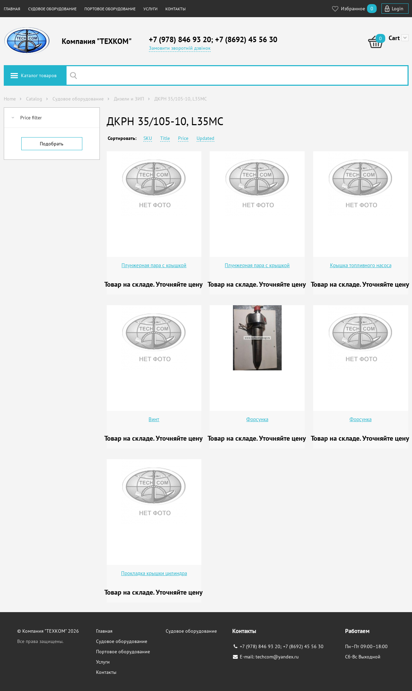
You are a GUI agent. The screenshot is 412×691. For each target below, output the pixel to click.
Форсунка (257, 419)
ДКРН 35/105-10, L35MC (180, 99)
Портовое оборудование (110, 8)
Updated (205, 138)
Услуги (150, 8)
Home (10, 99)
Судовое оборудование (52, 8)
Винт (154, 419)
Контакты (175, 8)
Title (165, 138)
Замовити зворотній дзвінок (180, 48)
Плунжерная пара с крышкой (153, 265)
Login (397, 8)
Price (183, 138)
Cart (394, 38)
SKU (147, 138)
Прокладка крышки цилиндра (154, 573)
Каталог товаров (39, 75)
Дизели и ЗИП (129, 99)
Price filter (31, 118)
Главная (12, 8)
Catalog (34, 99)
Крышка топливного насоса (360, 265)
